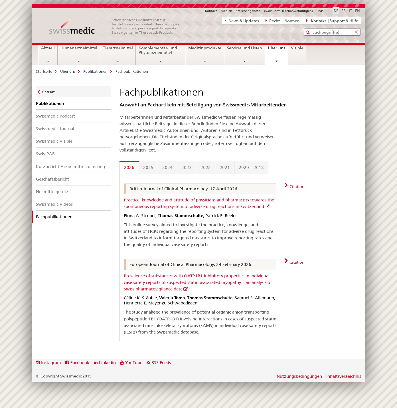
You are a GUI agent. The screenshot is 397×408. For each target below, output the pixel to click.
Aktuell (48, 48)
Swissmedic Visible (54, 141)
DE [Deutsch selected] (336, 10)
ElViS (320, 11)
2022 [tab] (205, 167)
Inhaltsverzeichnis (343, 376)
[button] (308, 32)
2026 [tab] (129, 167)
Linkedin (107, 362)
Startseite (44, 71)
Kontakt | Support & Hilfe (332, 20)
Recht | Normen (283, 20)
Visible (297, 48)
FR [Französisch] (343, 10)
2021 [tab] (225, 167)
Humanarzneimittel (78, 48)
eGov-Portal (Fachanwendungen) (288, 11)
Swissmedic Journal (55, 128)
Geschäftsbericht (52, 179)
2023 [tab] (186, 167)
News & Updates (242, 20)
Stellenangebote (248, 11)
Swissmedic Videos (54, 204)
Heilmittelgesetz (52, 191)
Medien (226, 11)
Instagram (51, 362)
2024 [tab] (167, 167)
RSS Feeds (161, 362)
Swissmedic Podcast (55, 116)
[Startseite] (117, 26)
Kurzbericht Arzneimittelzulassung (70, 166)
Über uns (278, 50)
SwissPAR (45, 153)
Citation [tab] (297, 186)
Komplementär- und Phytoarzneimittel (158, 50)
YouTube (133, 362)
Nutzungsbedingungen (299, 376)
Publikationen (95, 71)
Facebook (79, 362)
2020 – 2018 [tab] (251, 167)
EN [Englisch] (357, 10)
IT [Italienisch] (350, 10)
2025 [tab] (148, 167)
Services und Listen (244, 48)
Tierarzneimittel (118, 48)
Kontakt (211, 11)
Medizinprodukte (204, 48)
